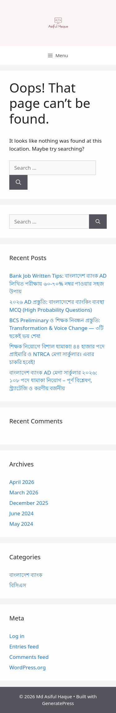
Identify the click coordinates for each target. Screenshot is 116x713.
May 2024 (21, 523)
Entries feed (24, 646)
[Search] (18, 182)
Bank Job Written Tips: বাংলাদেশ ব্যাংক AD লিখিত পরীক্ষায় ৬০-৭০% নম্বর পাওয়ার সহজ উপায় (58, 283)
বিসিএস (17, 585)
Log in (16, 636)
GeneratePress (58, 703)
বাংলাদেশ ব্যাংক (25, 574)
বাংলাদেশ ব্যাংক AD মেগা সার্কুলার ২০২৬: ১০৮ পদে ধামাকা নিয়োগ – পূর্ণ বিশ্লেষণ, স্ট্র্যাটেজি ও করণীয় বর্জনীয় (53, 380)
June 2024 (21, 513)
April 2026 (21, 481)
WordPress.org (27, 667)
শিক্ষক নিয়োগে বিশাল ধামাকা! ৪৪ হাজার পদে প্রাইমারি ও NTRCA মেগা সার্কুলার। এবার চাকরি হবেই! (57, 354)
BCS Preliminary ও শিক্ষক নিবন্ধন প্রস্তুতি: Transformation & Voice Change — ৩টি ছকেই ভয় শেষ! (56, 328)
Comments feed (29, 656)
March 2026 (23, 492)
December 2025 (28, 502)
